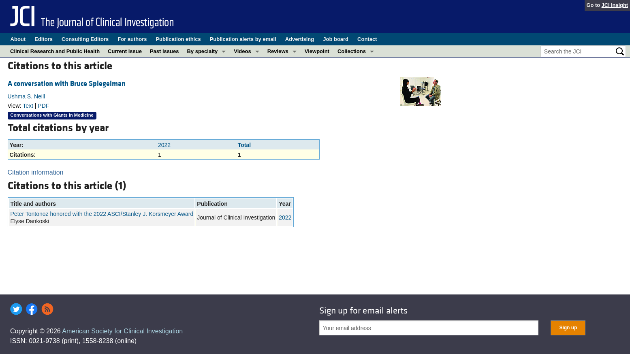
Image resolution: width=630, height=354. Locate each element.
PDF (43, 105)
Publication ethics (178, 39)
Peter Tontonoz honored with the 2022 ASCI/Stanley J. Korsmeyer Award (102, 214)
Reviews (277, 51)
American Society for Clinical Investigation (122, 331)
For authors (132, 39)
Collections (351, 51)
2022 (164, 145)
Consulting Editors (85, 39)
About (18, 39)
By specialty (202, 51)
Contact (367, 39)
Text (28, 105)
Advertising (299, 39)
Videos (242, 51)
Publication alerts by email (243, 39)
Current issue (125, 51)
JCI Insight (615, 5)
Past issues (164, 51)
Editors (43, 39)
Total (244, 145)
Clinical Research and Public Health (55, 51)
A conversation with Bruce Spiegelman (67, 83)
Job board (335, 39)
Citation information (36, 172)
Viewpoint (317, 51)
